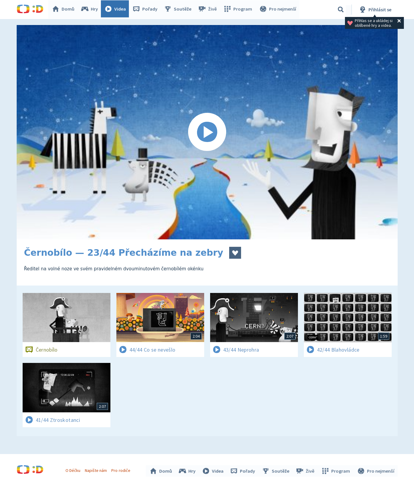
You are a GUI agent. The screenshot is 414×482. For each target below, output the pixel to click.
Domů (64, 9)
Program (238, 9)
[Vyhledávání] (340, 9)
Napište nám (97, 469)
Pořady (146, 9)
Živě (208, 9)
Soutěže (179, 9)
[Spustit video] (207, 132)
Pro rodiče (121, 469)
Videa (117, 9)
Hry (91, 9)
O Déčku (73, 469)
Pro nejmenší (278, 9)
